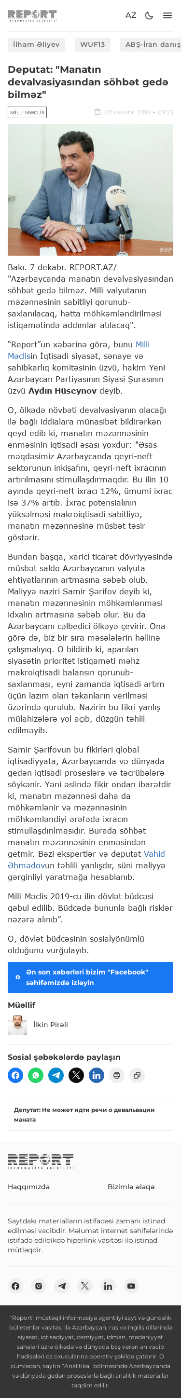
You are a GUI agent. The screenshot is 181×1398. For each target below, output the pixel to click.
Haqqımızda (29, 1186)
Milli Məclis (27, 113)
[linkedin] (96, 1075)
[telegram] (56, 1075)
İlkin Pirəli (38, 1025)
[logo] (32, 16)
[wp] (35, 1075)
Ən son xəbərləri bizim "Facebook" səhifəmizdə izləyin (81, 977)
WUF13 (92, 44)
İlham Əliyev (36, 44)
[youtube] (131, 1286)
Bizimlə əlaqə (131, 1186)
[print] (117, 1075)
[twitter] (76, 1075)
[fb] (15, 1075)
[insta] (38, 1286)
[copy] (137, 1075)
